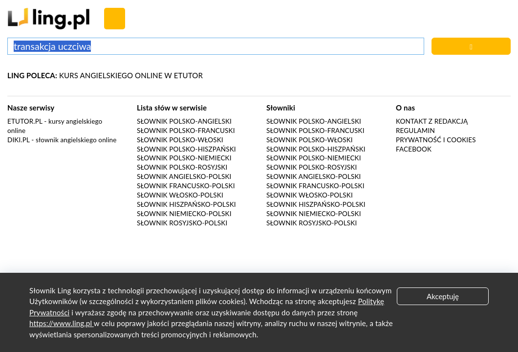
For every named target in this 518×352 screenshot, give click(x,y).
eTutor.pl (25, 121)
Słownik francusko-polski (186, 186)
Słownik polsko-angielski (184, 121)
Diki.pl (18, 140)
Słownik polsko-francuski (186, 130)
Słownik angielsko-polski (184, 176)
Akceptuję (443, 296)
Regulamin (415, 130)
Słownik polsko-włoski (180, 140)
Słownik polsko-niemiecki (184, 158)
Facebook (414, 149)
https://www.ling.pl (61, 323)
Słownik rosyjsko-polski (182, 223)
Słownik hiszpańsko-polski (186, 204)
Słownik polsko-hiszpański (186, 149)
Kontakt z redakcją (432, 121)
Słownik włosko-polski (180, 195)
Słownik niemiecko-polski (184, 214)
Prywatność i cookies (436, 140)
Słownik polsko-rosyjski (182, 167)
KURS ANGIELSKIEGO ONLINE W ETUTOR (105, 75)
